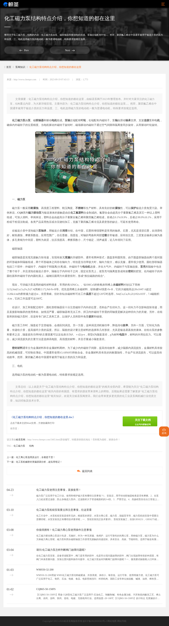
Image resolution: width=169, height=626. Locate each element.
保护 (133, 208)
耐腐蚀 (34, 208)
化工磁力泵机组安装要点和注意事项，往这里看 (64, 509)
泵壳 (143, 266)
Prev (16, 50)
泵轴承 (42, 230)
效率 (125, 325)
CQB (20, 212)
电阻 (121, 334)
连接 (146, 120)
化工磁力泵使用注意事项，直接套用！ (58, 489)
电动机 (86, 266)
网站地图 (112, 621)
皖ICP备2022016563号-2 (95, 621)
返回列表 (84, 471)
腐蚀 (117, 208)
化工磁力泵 (19, 35)
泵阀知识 (21, 67)
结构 (29, 35)
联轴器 (40, 120)
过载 (104, 235)
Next (47, 50)
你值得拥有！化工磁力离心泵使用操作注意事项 (64, 529)
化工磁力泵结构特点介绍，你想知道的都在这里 (58, 67)
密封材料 (17, 348)
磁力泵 (21, 199)
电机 (54, 120)
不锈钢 (79, 208)
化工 (73, 212)
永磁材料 (118, 284)
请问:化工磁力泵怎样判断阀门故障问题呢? (61, 549)
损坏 (91, 316)
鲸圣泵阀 (20, 439)
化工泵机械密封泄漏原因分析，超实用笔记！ (39, 462)
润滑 (64, 230)
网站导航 (121, 621)
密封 (130, 271)
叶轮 (83, 120)
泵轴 (67, 120)
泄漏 (67, 257)
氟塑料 (80, 212)
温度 (88, 294)
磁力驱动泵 (34, 212)
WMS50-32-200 (45, 569)
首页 (8, 67)
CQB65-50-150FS (46, 589)
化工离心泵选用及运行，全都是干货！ (35, 457)
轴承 (128, 120)
